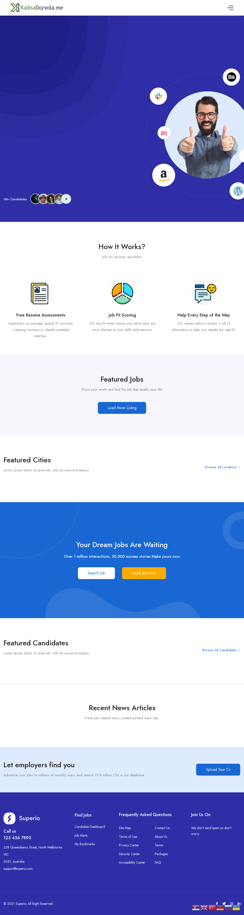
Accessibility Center (132, 862)
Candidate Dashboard (90, 826)
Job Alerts (81, 835)
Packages (161, 854)
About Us (161, 836)
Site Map (125, 828)
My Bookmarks (85, 844)
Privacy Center (129, 845)
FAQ (158, 862)
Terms (159, 845)
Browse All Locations (222, 467)
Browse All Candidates (221, 650)
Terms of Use (128, 836)
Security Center (129, 854)
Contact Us (162, 828)
